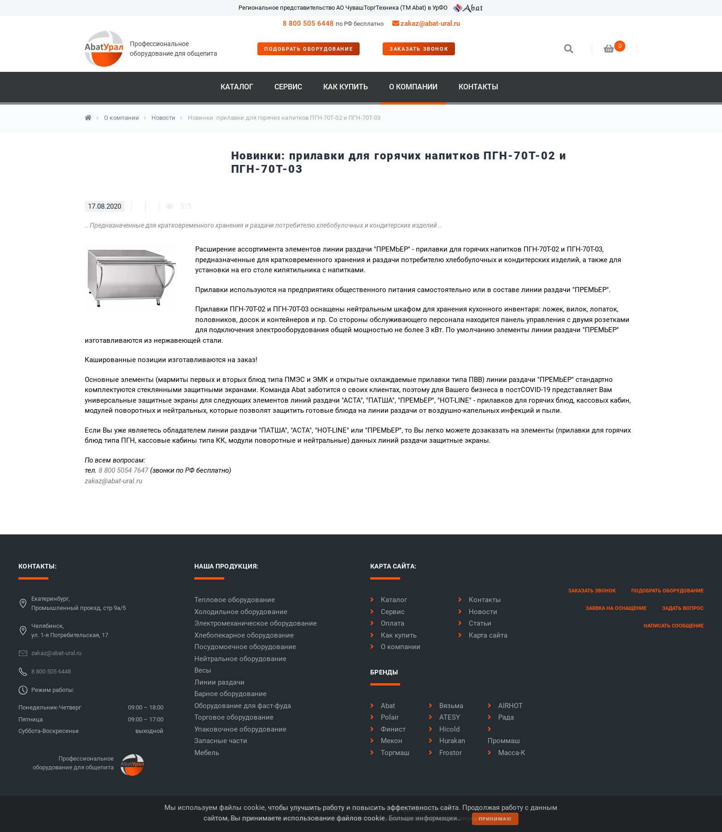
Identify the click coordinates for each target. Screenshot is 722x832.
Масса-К (506, 753)
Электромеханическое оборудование (255, 623)
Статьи (474, 623)
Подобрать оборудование (308, 49)
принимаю (495, 818)
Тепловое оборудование (234, 600)
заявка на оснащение (616, 608)
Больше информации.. (425, 818)
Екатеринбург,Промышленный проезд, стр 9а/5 (78, 603)
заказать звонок (419, 49)
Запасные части (220, 741)
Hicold (444, 729)
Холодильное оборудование (240, 612)
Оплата (387, 623)
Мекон (386, 741)
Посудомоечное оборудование (245, 647)
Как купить (345, 86)
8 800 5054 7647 (123, 470)
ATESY (444, 717)
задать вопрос (683, 608)
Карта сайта (482, 635)
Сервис (288, 86)
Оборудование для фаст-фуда (242, 706)
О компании (413, 86)
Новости (163, 117)
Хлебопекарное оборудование (244, 635)
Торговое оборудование (234, 717)
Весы (202, 670)
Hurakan (447, 741)
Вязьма (446, 706)
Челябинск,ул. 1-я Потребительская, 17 (69, 630)
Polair (384, 717)
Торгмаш (389, 753)
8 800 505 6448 (308, 23)
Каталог (237, 86)
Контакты (478, 86)
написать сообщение (674, 626)
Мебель (206, 753)
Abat (382, 706)
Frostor (445, 753)
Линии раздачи (219, 682)
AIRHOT (505, 706)
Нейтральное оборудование (240, 659)
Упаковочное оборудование (240, 729)
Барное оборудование (230, 694)
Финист (388, 729)
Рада (501, 717)
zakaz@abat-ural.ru (113, 481)
